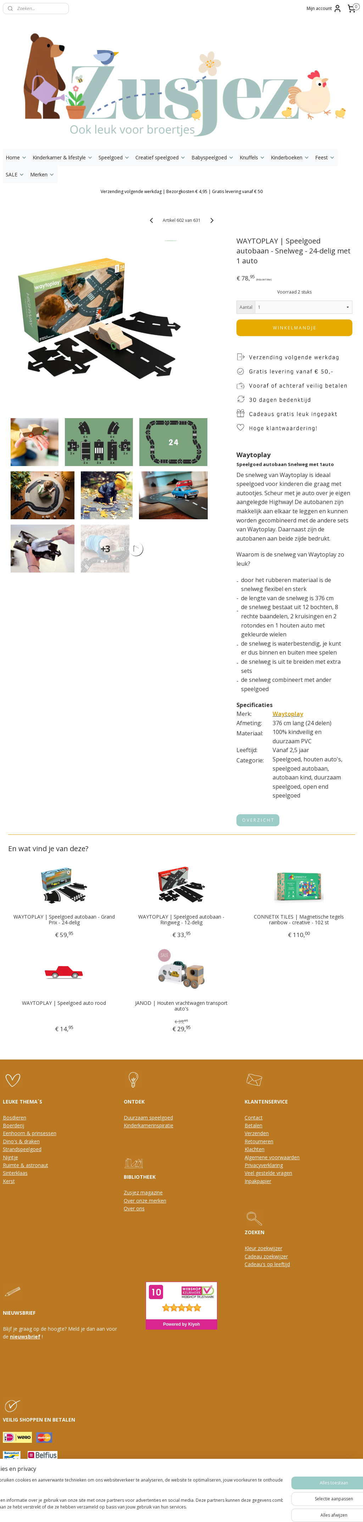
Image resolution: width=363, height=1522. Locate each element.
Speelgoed (114, 157)
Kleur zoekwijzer (263, 1248)
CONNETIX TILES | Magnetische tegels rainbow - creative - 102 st (299, 920)
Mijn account (324, 8)
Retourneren (259, 1141)
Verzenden (257, 1133)
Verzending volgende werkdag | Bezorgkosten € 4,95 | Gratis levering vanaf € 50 (182, 191)
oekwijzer (277, 1256)
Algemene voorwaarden (272, 1157)
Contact (254, 1117)
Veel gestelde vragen (268, 1173)
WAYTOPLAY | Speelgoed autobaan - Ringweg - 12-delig (181, 920)
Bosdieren (14, 1117)
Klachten (254, 1149)
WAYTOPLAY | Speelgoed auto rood (64, 1003)
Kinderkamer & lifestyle (63, 157)
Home (16, 157)
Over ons (134, 1208)
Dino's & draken (21, 1141)
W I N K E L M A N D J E (294, 328)
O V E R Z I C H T (258, 820)
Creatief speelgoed (160, 157)
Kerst (9, 1181)
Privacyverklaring (264, 1165)
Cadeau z (255, 1256)
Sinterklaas (15, 1173)
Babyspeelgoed (212, 157)
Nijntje (10, 1157)
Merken (42, 174)
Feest (325, 157)
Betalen (253, 1125)
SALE (15, 174)
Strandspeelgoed (22, 1149)
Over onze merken (145, 1200)
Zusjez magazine (143, 1192)
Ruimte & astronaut (25, 1165)
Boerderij (13, 1125)
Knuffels (252, 157)
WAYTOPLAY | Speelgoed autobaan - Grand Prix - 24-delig (64, 920)
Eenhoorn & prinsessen (29, 1133)
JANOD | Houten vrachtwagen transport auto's (181, 1006)
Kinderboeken (290, 157)
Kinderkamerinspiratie (148, 1125)
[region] (135, 1497)
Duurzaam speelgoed (148, 1117)
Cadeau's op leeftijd (267, 1264)
